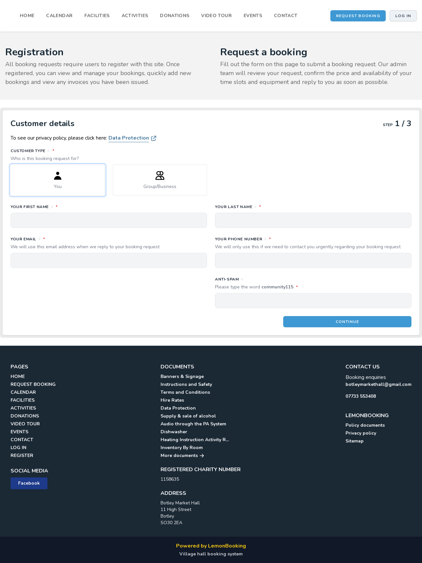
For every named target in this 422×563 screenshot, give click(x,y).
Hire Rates (172, 400)
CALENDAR (59, 16)
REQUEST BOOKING (358, 15)
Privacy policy (361, 433)
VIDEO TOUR (216, 16)
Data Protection (128, 138)
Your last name (267, 206)
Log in (403, 15)
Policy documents (365, 425)
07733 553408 (361, 396)
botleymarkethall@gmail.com (378, 384)
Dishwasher (174, 432)
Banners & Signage (182, 376)
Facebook (29, 483)
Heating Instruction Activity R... (195, 440)
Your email (109, 243)
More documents (182, 455)
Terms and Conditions (185, 392)
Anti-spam (285, 283)
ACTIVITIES (135, 16)
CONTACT (285, 16)
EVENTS (253, 16)
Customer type (211, 154)
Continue (347, 321)
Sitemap (355, 441)
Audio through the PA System (193, 424)
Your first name (63, 206)
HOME (27, 16)
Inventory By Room (182, 447)
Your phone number (313, 243)
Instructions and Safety (186, 384)
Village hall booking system (211, 554)
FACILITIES (97, 16)
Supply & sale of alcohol (188, 416)
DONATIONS (174, 16)
